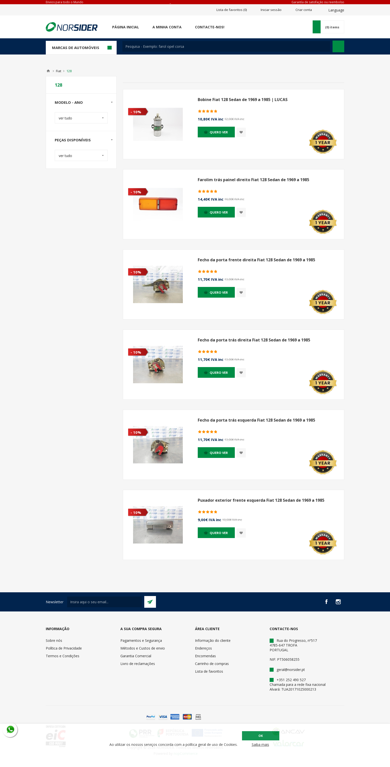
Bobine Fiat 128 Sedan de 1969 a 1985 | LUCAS (243, 99)
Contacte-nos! (209, 27)
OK (260, 736)
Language (336, 10)
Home (48, 71)
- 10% (136, 111)
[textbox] (226, 46)
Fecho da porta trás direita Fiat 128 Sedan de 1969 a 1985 (254, 340)
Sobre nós (54, 640)
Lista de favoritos (209, 671)
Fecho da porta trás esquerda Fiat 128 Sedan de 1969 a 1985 (256, 420)
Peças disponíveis (73, 139)
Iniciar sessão (271, 9)
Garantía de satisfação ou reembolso (318, 2)
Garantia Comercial (135, 656)
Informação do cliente (213, 640)
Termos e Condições (62, 656)
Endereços (203, 648)
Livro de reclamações (137, 663)
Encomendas (205, 656)
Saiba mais (260, 744)
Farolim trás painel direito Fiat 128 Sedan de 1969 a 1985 (253, 179)
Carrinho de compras (212, 663)
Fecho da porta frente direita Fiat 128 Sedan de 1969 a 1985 (256, 260)
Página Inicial (125, 27)
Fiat (58, 71)
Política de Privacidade (64, 648)
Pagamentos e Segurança (141, 640)
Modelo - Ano (69, 102)
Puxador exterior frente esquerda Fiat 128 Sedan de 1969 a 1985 (261, 500)
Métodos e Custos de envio (142, 648)
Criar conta (303, 9)
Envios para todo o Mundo (64, 2)
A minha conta (167, 27)
